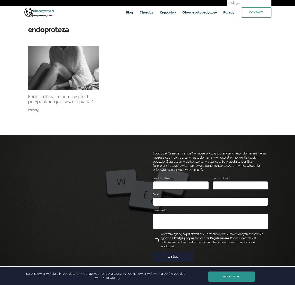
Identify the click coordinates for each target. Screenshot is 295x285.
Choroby (146, 12)
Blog (129, 12)
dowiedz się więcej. (105, 278)
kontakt (256, 12)
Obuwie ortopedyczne (199, 12)
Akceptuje (231, 276)
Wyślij (173, 256)
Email (156, 194)
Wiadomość (159, 210)
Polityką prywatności (188, 238)
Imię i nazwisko (161, 178)
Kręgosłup (168, 12)
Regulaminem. (220, 238)
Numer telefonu (221, 178)
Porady (228, 12)
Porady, (33, 110)
